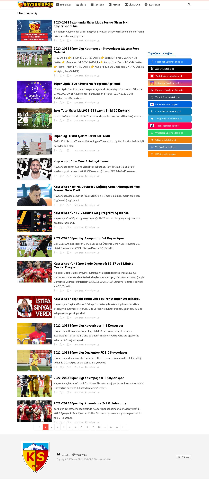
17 (113, 429)
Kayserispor (91, 41)
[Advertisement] (170, 27)
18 (119, 429)
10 (100, 429)
